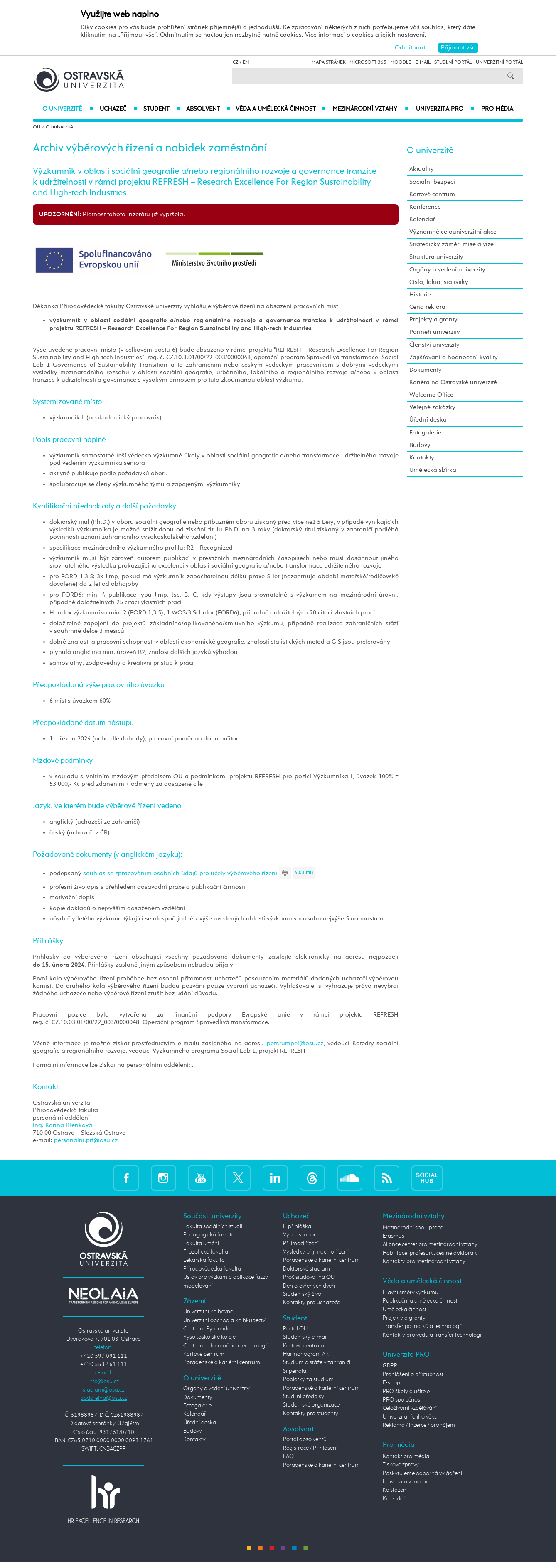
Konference (425, 207)
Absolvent (208, 109)
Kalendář (422, 219)
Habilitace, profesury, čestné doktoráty (430, 1253)
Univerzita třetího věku (410, 1417)
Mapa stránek (329, 62)
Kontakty (421, 457)
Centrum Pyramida (207, 1329)
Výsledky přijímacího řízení (316, 1252)
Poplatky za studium (308, 1379)
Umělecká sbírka (432, 470)
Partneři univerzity (434, 332)
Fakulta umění (201, 1243)
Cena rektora (427, 307)
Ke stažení (395, 1490)
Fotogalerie (425, 432)
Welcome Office (431, 395)
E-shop (391, 1383)
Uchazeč (118, 109)
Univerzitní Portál (499, 62)
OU (36, 127)
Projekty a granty (433, 319)
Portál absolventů (305, 1439)
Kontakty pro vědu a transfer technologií (432, 1335)
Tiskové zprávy (401, 1465)
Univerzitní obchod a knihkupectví (224, 1320)
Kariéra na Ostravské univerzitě (453, 382)
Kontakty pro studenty (310, 1413)
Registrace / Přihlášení (310, 1448)
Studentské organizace (311, 1405)
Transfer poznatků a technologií (422, 1326)
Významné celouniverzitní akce (453, 232)
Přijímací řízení (301, 1243)
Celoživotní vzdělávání (410, 1408)
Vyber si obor (299, 1235)
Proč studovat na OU (309, 1277)
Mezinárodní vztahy (370, 109)
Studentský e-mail (305, 1337)
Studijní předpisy (303, 1396)
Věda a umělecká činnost (280, 109)
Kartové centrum (432, 194)
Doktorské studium (306, 1269)
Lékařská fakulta (204, 1260)
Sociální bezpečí (432, 182)
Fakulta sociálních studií (212, 1226)
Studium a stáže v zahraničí (316, 1362)
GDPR (390, 1366)
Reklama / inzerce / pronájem (419, 1425)
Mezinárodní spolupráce (413, 1228)
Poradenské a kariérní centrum (221, 1362)
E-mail (423, 62)
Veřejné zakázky (432, 407)
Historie (420, 294)
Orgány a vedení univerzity (447, 270)
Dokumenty (425, 370)
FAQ (288, 1456)
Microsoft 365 (367, 62)
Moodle (400, 62)
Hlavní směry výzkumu (410, 1292)
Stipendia (294, 1371)
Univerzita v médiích (407, 1482)
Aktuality (421, 169)
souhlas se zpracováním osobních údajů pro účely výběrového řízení (180, 873)
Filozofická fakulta (205, 1252)
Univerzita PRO (445, 109)
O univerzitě (67, 109)
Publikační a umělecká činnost (420, 1301)
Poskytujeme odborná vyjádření (422, 1473)
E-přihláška (297, 1226)
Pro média (497, 109)
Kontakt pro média (406, 1456)
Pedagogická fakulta (209, 1235)
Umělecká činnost (404, 1310)
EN (246, 62)
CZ (236, 62)
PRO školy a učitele (406, 1391)
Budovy (420, 445)
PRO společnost (402, 1400)
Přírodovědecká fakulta (212, 1269)
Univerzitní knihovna (208, 1312)
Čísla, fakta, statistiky (438, 282)
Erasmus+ (395, 1236)
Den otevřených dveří (309, 1286)
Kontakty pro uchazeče (311, 1302)
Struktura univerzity (436, 257)
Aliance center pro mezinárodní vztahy (430, 1244)
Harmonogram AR (306, 1354)
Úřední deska (428, 420)
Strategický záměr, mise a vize (451, 244)
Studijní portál (453, 62)
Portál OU (295, 1329)
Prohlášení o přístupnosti (414, 1374)
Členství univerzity (434, 345)
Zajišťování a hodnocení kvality (453, 357)
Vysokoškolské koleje (209, 1337)
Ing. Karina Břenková (62, 1125)
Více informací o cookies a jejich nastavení (365, 35)
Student (161, 109)
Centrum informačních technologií (225, 1346)
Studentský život (303, 1294)
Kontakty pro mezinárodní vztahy (424, 1261)
